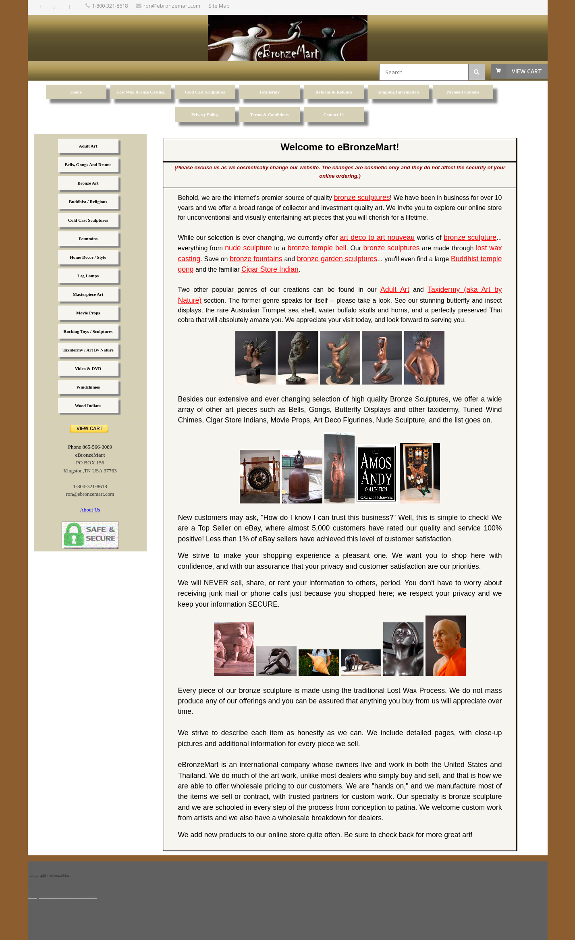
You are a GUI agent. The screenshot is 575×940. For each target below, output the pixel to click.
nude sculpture (248, 248)
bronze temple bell (317, 248)
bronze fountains (256, 259)
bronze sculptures (362, 197)
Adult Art (394, 289)
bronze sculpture (470, 237)
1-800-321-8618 (110, 5)
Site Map (219, 5)
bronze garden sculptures (337, 259)
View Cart (527, 71)
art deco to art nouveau (377, 237)
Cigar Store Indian (270, 269)
